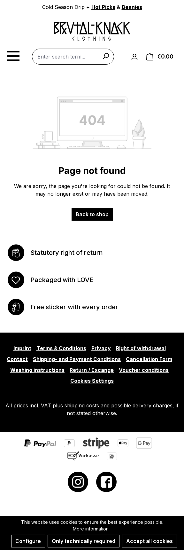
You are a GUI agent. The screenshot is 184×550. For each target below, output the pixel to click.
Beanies (132, 7)
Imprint (22, 348)
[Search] (105, 56)
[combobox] (73, 56)
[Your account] (134, 56)
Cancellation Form (149, 359)
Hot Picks (103, 7)
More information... (92, 528)
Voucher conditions (144, 370)
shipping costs (82, 405)
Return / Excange (92, 370)
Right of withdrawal (141, 348)
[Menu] (12, 55)
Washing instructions (37, 370)
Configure (28, 541)
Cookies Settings (92, 381)
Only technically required (83, 541)
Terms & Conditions (61, 348)
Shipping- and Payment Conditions (77, 359)
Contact (17, 359)
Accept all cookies (149, 541)
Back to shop (92, 214)
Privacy (101, 348)
